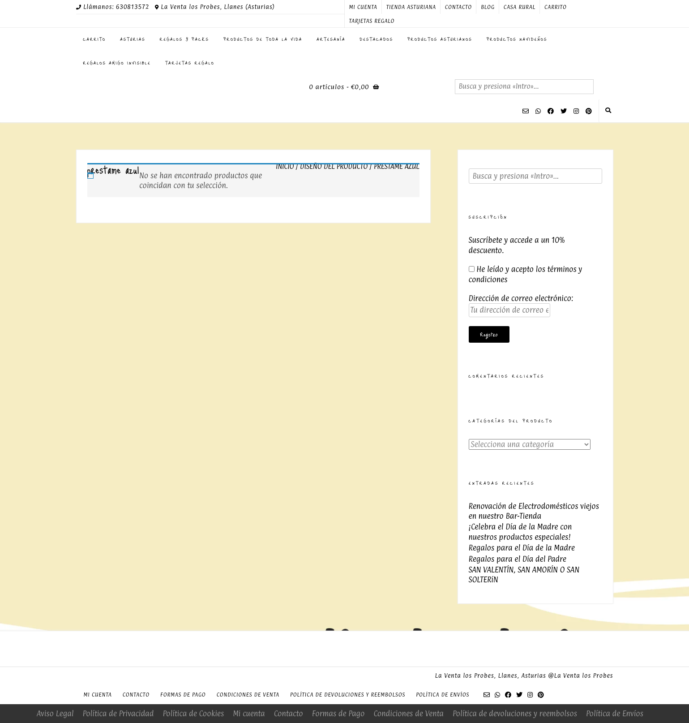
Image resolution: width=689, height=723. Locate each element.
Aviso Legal (55, 713)
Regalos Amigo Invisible (117, 63)
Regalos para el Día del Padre (517, 559)
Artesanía (331, 39)
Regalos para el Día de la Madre (522, 547)
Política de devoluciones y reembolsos (347, 695)
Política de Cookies (193, 713)
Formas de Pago (183, 695)
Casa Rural (519, 7)
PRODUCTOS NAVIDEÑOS (517, 39)
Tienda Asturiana (411, 7)
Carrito (555, 7)
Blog (488, 7)
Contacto (458, 7)
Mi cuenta (363, 7)
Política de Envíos (442, 695)
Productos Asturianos (439, 39)
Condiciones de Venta (248, 695)
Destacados (377, 39)
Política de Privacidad (118, 713)
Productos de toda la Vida (262, 39)
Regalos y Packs (184, 39)
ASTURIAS (133, 39)
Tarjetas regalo (372, 21)
